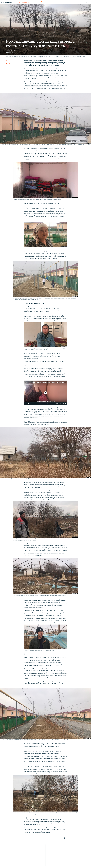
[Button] (9, 61)
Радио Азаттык (29, 384)
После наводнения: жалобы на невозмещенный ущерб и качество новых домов (46, 382)
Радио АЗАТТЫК (9, 52)
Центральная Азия (23, 2)
